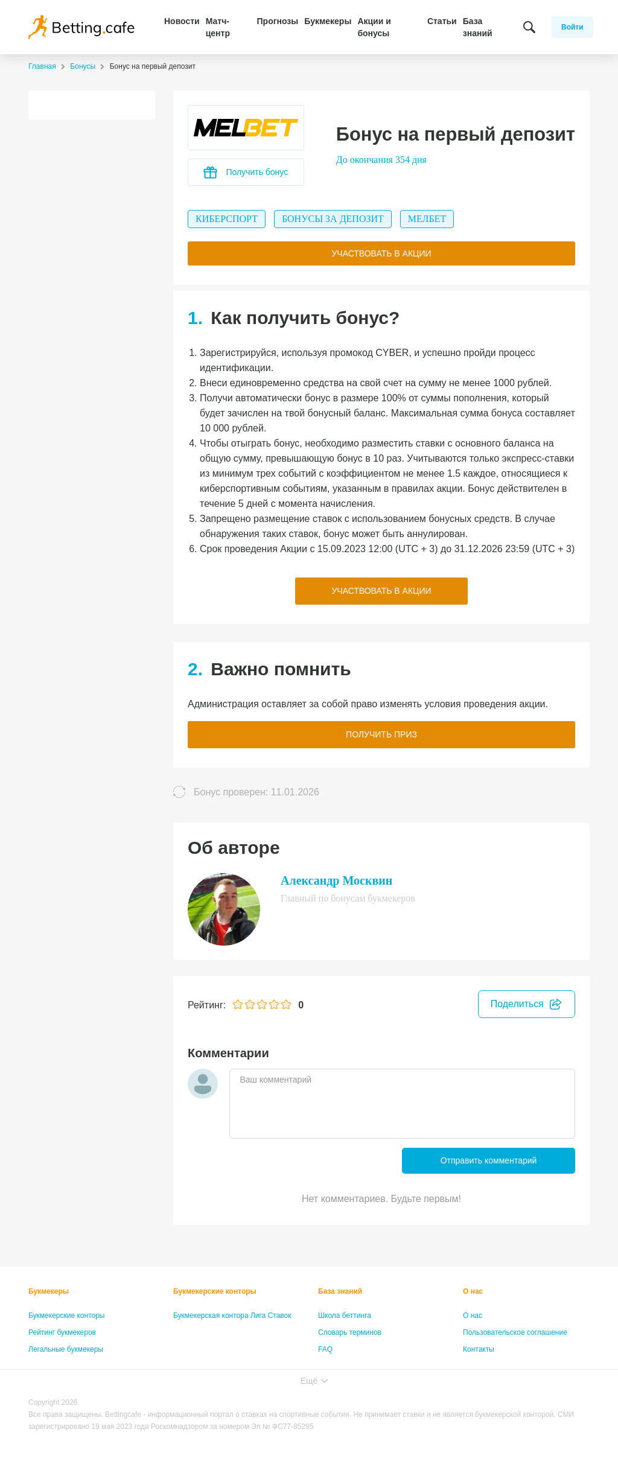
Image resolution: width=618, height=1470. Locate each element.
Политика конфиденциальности (516, 1366)
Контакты (478, 1349)
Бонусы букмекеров (61, 1366)
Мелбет (427, 219)
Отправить (489, 1160)
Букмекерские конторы (66, 1315)
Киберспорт (227, 219)
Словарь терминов (349, 1332)
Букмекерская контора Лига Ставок (232, 1315)
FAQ (325, 1349)
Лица (326, 1366)
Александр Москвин (336, 880)
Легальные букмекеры (65, 1349)
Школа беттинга (344, 1315)
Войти (572, 27)
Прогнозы (278, 21)
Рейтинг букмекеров (62, 1332)
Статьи (442, 21)
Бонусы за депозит (333, 219)
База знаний (477, 27)
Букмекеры (327, 21)
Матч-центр (218, 27)
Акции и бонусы (373, 27)
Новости (182, 21)
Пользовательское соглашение (515, 1332)
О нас (473, 1291)
